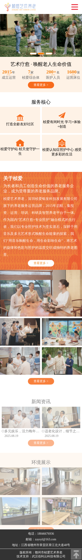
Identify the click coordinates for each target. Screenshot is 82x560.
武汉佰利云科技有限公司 (48, 556)
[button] (33, 53)
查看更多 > (41, 85)
